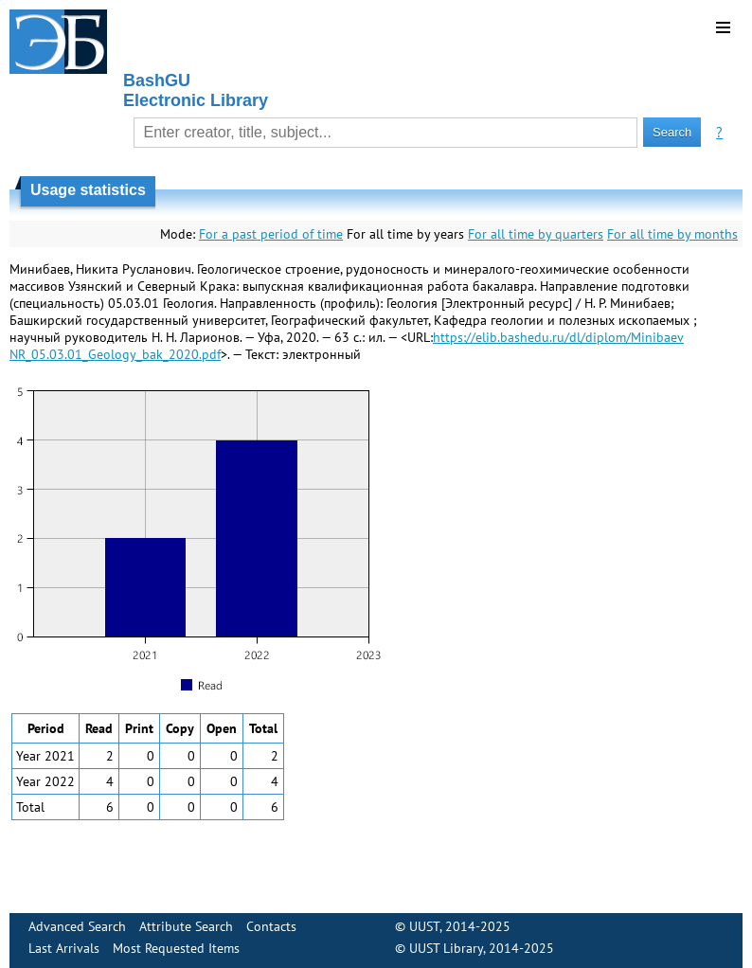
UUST (424, 926)
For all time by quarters (535, 233)
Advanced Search (77, 926)
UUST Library (446, 948)
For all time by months (672, 233)
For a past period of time (271, 233)
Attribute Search (186, 926)
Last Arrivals (63, 948)
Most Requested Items (176, 948)
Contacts (271, 926)
